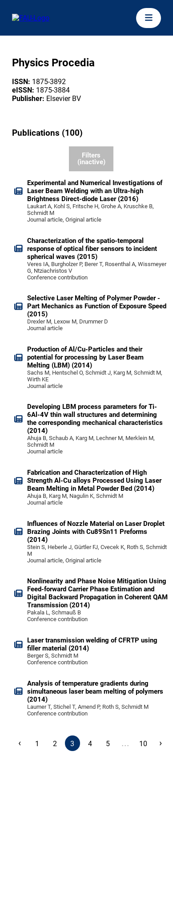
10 (143, 743)
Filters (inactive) (91, 158)
